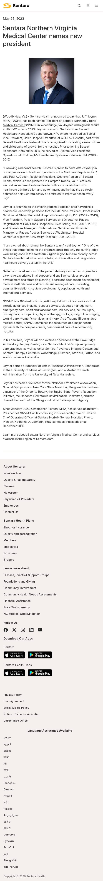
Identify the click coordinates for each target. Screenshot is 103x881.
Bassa (8, 750)
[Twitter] (14, 630)
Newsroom (11, 492)
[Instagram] (23, 630)
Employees (11, 505)
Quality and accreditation (20, 534)
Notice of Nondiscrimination (22, 714)
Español (9, 847)
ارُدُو (6, 853)
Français (9, 782)
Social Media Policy (16, 707)
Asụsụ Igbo (11, 815)
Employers (11, 547)
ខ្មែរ (5, 763)
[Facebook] (6, 630)
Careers (9, 486)
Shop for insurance (16, 527)
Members (10, 540)
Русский (9, 840)
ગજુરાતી (8, 795)
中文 (6, 770)
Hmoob (8, 808)
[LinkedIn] (31, 630)
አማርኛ (7, 737)
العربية (7, 744)
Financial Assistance (17, 601)
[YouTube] (40, 629)
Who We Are (12, 473)
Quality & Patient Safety (19, 480)
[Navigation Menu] (96, 5)
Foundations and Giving (19, 581)
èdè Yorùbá (11, 866)
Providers (10, 553)
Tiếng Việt (10, 860)
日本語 (7, 821)
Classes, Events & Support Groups (26, 575)
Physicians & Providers (19, 499)
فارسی (7, 776)
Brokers (9, 559)
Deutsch (9, 789)
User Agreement (14, 701)
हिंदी (6, 802)
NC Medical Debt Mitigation (22, 614)
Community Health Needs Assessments (30, 594)
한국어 (7, 828)
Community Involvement (20, 588)
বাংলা (6, 757)
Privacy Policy (13, 694)
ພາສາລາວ (9, 834)
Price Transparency (17, 607)
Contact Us (11, 512)
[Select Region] (88, 5)
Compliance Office (16, 720)
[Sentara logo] (16, 5)
